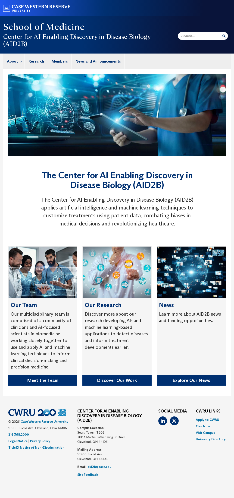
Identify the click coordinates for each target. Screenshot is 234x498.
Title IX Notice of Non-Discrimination (36, 447)
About (16, 61)
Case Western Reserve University (44, 421)
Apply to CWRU (207, 420)
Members (60, 61)
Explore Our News (191, 380)
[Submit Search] (223, 36)
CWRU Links (208, 411)
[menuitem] (14, 61)
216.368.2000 (18, 434)
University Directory (211, 439)
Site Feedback (87, 475)
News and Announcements (98, 61)
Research (36, 61)
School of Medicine (44, 26)
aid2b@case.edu (99, 467)
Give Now (203, 426)
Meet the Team (43, 380)
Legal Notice (18, 441)
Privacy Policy (40, 441)
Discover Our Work (117, 380)
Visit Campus (205, 433)
